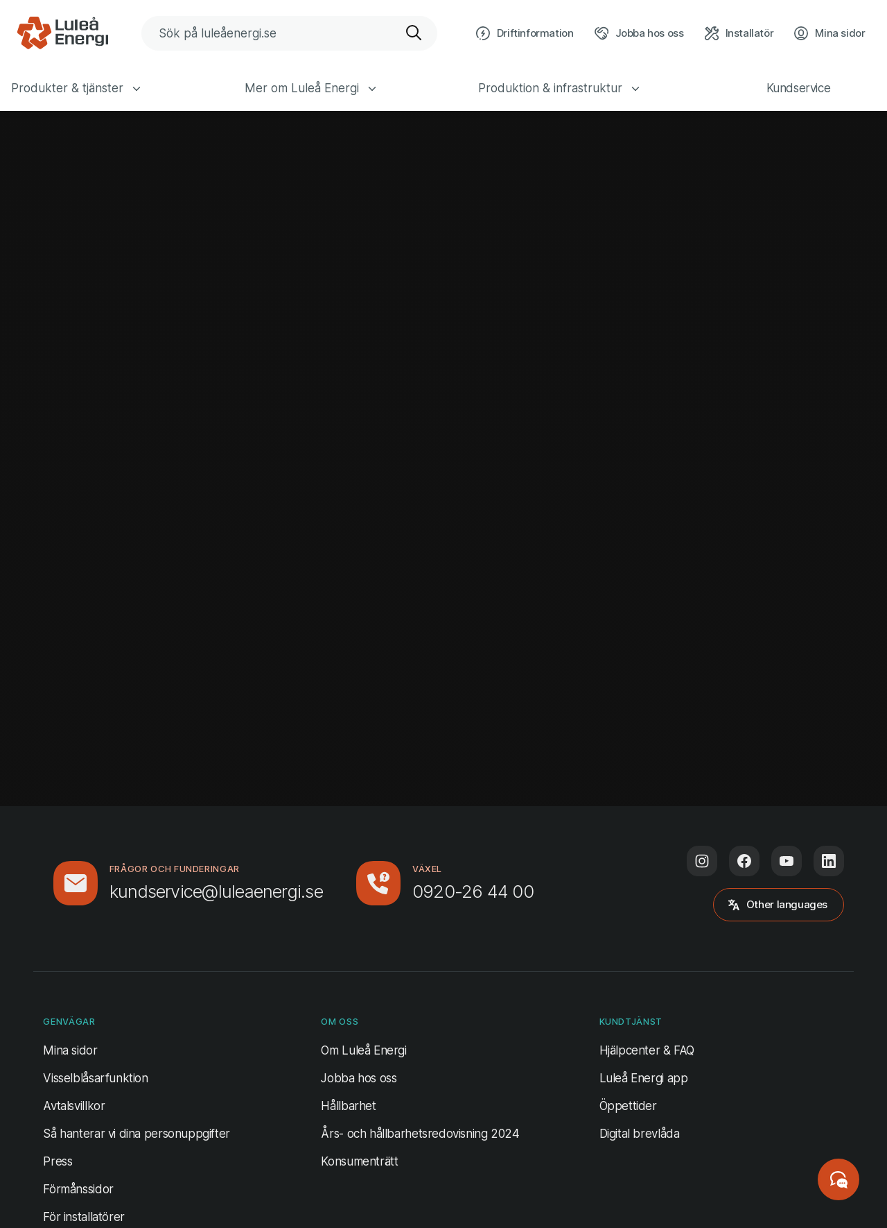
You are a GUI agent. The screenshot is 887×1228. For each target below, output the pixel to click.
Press (57, 1161)
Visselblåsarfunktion (95, 1078)
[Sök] (414, 33)
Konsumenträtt (359, 1161)
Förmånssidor (78, 1189)
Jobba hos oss (358, 1078)
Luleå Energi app (643, 1078)
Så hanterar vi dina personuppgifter (136, 1134)
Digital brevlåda (639, 1134)
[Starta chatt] (838, 1179)
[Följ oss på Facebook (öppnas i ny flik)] (744, 861)
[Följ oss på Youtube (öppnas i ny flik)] (786, 861)
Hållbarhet (348, 1106)
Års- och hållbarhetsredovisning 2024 (420, 1134)
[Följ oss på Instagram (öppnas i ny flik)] (702, 861)
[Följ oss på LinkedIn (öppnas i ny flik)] (829, 861)
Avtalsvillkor (74, 1106)
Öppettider (628, 1106)
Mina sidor (70, 1049)
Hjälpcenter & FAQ (646, 1050)
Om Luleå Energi (363, 1050)
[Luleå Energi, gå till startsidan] (62, 33)
